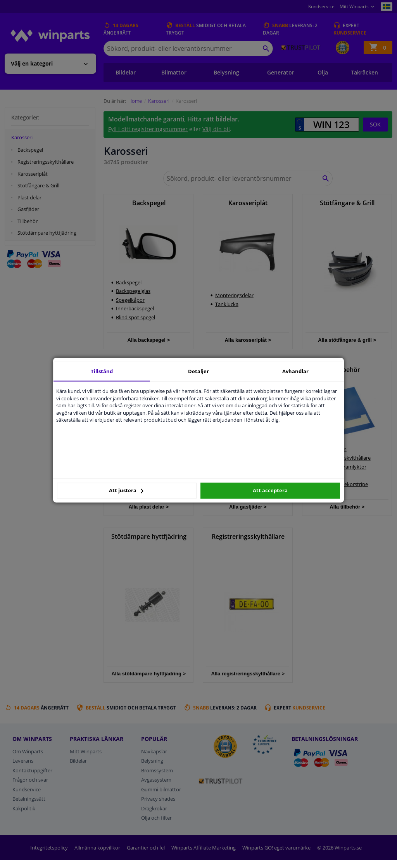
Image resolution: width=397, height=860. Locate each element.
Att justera (126, 490)
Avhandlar (295, 371)
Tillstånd (102, 371)
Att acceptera (270, 490)
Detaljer (198, 371)
